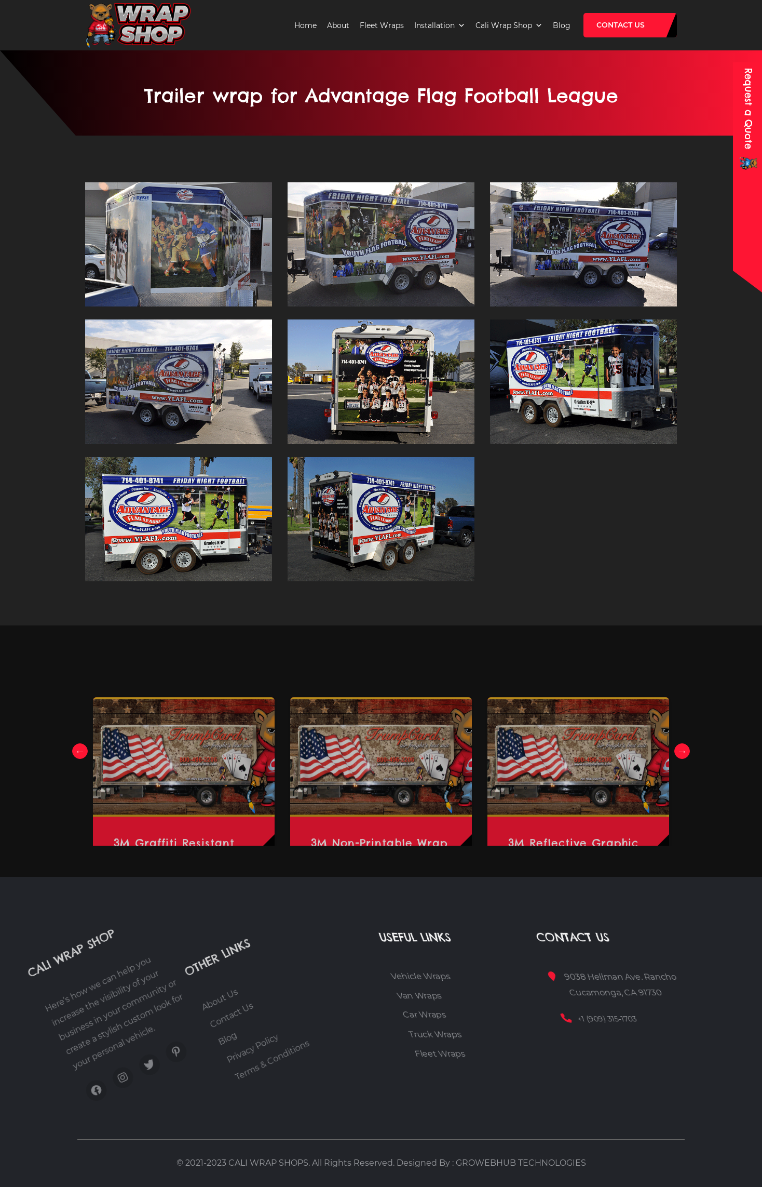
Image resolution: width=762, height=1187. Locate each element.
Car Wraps (481, 1015)
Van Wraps (483, 996)
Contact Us (620, 25)
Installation (434, 25)
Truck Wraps (484, 1034)
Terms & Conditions (254, 1034)
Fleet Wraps (382, 25)
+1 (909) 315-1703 (655, 1018)
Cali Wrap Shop (503, 25)
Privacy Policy (233, 1043)
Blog (561, 25)
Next (682, 751)
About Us (175, 1042)
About (338, 25)
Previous (80, 751)
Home (305, 25)
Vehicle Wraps (492, 976)
